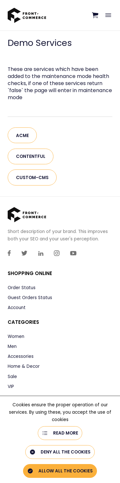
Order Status (22, 288)
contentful (30, 156)
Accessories (21, 356)
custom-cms (32, 178)
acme (22, 136)
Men (12, 346)
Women (16, 336)
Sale (12, 377)
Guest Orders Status (30, 298)
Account (17, 308)
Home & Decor (24, 366)
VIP (11, 387)
